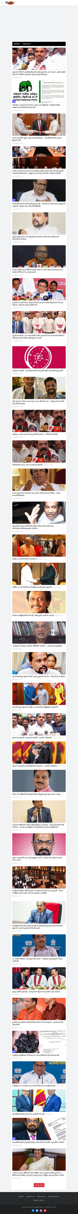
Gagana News (38, 1207)
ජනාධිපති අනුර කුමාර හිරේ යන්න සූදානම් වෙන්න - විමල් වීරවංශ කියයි (38, 676)
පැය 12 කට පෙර (17, 275)
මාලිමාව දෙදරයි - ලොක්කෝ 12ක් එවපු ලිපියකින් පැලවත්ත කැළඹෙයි (37, 371)
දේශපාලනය (27, 44)
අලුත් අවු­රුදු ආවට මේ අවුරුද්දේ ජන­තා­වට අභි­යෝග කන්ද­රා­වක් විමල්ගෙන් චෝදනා (35, 238)
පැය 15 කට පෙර (17, 437)
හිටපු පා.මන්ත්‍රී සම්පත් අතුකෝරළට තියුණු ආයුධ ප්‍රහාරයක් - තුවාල (36, 794)
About (21, 1196)
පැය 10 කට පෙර (17, 143)
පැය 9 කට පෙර (17, 110)
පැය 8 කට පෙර (17, 77)
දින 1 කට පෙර (41, 559)
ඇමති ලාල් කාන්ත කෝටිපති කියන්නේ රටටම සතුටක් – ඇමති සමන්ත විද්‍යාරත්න (37, 1023)
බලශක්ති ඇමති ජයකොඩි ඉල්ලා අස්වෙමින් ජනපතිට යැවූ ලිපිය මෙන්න (38, 1142)
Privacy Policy (39, 1200)
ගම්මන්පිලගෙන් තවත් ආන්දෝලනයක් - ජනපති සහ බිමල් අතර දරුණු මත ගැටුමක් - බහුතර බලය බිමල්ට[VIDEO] (38, 205)
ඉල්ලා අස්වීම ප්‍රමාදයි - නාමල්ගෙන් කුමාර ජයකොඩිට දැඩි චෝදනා (36, 992)
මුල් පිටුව (17, 44)
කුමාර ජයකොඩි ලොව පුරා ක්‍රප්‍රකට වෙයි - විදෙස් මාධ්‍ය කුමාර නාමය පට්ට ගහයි (37, 859)
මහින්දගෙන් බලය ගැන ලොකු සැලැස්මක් (27, 465)
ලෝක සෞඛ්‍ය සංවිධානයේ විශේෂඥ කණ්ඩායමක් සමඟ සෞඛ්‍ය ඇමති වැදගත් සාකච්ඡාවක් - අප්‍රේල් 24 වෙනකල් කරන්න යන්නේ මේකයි (37, 172)
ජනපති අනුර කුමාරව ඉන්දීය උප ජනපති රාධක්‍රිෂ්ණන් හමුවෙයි (35, 707)
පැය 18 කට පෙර (17, 531)
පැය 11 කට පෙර (17, 209)
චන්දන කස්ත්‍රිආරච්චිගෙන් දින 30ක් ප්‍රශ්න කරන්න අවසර (33, 615)
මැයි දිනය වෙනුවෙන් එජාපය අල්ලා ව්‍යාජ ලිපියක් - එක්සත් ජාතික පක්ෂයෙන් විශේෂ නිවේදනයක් (36, 106)
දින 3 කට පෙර (16, 964)
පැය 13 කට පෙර (17, 341)
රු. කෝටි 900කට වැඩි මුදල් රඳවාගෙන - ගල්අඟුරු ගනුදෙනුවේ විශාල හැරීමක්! (37, 960)
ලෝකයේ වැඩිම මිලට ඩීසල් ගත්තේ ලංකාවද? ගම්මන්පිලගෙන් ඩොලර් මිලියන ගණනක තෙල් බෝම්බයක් (37, 303)
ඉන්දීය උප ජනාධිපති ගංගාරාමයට (24, 559)
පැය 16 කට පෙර (17, 498)
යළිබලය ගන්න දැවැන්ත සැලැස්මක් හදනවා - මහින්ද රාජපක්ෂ (34, 434)
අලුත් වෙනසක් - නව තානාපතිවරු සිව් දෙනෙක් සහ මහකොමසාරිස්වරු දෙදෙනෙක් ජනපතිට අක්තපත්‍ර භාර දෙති (38, 336)
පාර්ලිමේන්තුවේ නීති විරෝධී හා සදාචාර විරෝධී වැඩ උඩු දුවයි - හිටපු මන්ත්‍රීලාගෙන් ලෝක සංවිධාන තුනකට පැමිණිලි (37, 892)
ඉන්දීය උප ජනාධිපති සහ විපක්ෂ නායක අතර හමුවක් (31, 587)
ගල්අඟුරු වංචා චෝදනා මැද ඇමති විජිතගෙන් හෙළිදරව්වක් (33, 1086)
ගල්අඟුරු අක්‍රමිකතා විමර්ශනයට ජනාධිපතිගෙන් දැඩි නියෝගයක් (35, 1055)
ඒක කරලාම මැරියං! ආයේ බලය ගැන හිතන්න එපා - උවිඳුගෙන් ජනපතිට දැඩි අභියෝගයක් (38, 402)
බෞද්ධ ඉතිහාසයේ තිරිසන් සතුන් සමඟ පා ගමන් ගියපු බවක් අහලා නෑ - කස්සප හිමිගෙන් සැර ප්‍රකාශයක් (38, 271)
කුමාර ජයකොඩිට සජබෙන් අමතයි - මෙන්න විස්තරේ (31, 738)
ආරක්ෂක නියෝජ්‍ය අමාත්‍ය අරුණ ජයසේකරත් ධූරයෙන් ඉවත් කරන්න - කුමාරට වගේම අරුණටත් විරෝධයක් (38, 927)
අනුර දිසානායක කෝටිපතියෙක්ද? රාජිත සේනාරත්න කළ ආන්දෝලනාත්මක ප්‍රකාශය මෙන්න (33, 527)
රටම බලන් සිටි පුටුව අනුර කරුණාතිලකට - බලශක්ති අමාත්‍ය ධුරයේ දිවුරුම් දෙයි (37, 139)
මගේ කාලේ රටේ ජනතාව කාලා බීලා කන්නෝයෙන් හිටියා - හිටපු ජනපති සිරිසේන (36, 494)
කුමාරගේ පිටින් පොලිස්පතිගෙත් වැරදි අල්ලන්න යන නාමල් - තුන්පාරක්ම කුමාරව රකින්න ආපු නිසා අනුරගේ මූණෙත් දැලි (38, 73)
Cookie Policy (54, 1196)
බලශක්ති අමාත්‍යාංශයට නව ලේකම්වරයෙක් (28, 1114)
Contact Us (30, 1196)
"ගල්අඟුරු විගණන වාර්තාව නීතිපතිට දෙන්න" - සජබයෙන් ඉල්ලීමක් (37, 646)
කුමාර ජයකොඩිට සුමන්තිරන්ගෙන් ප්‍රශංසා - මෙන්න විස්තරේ (34, 766)
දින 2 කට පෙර (61, 766)
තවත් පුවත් (39, 1185)
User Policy (41, 1196)
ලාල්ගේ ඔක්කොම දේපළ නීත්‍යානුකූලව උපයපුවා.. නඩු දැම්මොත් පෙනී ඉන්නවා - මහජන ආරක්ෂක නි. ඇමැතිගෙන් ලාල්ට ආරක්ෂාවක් (38, 826)
